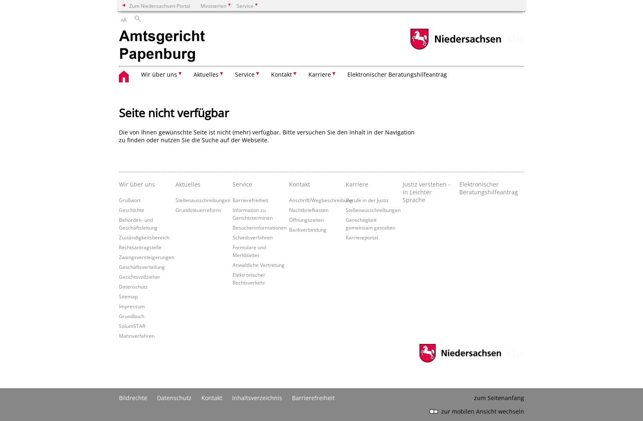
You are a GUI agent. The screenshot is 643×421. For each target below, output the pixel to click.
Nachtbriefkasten (308, 210)
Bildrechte (133, 398)
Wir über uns (137, 184)
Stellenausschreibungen (203, 200)
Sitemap (128, 296)
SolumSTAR (132, 326)
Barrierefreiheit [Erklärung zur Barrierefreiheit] (313, 398)
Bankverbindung (307, 229)
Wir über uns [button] (159, 74)
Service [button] (245, 74)
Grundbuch (131, 316)
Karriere (357, 184)
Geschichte (131, 210)
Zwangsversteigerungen (146, 257)
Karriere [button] (319, 74)
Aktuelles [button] (206, 74)
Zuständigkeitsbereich (144, 237)
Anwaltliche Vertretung (259, 265)
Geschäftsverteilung (142, 267)
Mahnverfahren (137, 335)
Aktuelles (188, 184)
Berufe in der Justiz (367, 200)
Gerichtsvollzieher (139, 276)
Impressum (132, 306)
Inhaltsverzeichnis (257, 398)
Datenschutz (133, 286)
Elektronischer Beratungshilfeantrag (397, 74)
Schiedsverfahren (253, 237)
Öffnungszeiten (306, 219)
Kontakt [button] (281, 74)
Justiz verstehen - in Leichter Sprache (426, 192)
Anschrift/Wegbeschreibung (321, 200)
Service (242, 184)
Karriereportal (362, 237)
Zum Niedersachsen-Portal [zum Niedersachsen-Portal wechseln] (159, 5)
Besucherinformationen (260, 227)
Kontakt (299, 184)
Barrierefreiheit (250, 200)
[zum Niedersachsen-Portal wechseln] (455, 48)
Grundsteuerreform (198, 210)
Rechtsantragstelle (140, 247)
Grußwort (130, 200)
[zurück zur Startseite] (164, 47)
